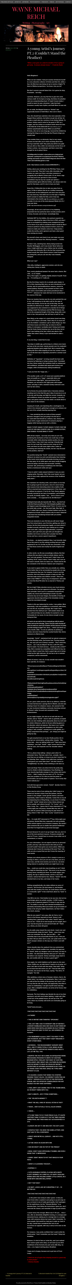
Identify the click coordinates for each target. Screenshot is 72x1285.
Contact (68, 2)
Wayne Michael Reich (36, 12)
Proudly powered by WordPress (24, 1283)
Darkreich (8, 50)
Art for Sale (60, 2)
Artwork (25, 2)
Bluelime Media (52, 1283)
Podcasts (45, 2)
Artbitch (18, 2)
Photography (34, 2)
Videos (52, 2)
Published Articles (7, 2)
